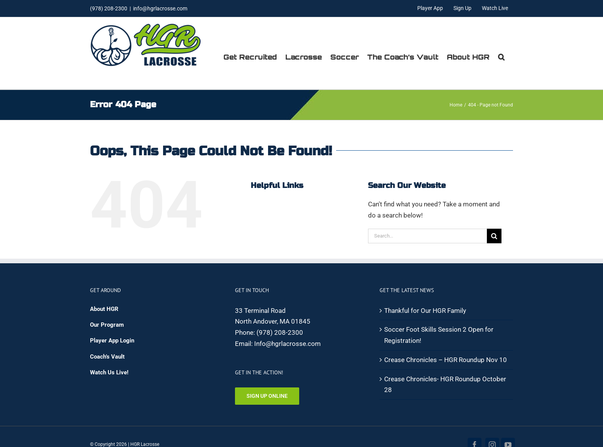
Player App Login (112, 340)
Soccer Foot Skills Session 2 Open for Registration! (438, 335)
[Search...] (427, 236)
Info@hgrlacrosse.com (287, 343)
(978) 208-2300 (280, 332)
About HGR (104, 309)
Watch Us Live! (109, 372)
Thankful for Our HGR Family (425, 310)
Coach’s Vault (107, 356)
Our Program (107, 324)
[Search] (494, 236)
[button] (501, 57)
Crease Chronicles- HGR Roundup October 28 (445, 384)
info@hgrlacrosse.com (160, 8)
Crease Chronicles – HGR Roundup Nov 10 (445, 360)
